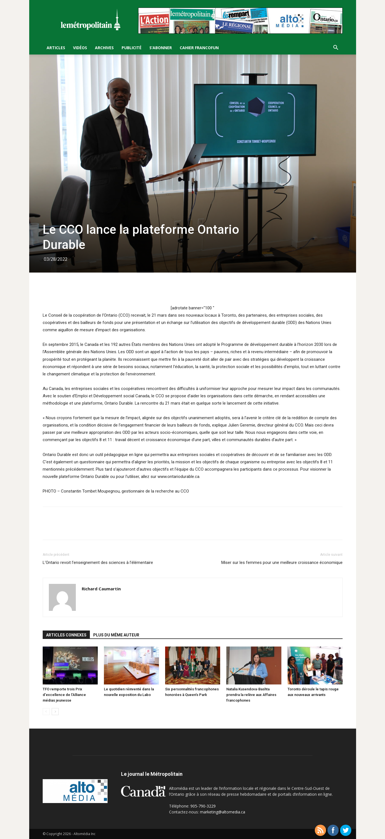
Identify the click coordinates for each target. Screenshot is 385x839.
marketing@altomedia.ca (222, 812)
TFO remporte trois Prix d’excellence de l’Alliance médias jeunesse (64, 694)
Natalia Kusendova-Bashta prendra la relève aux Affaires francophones (251, 694)
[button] (336, 48)
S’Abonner (160, 47)
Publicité (132, 47)
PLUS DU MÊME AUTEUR (116, 635)
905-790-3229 (203, 806)
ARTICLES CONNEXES (66, 635)
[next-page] (55, 711)
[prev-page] (46, 711)
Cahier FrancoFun (199, 47)
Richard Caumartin (101, 588)
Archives (104, 47)
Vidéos (80, 47)
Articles (56, 47)
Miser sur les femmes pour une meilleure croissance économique (282, 562)
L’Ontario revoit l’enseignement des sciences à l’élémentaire (98, 562)
